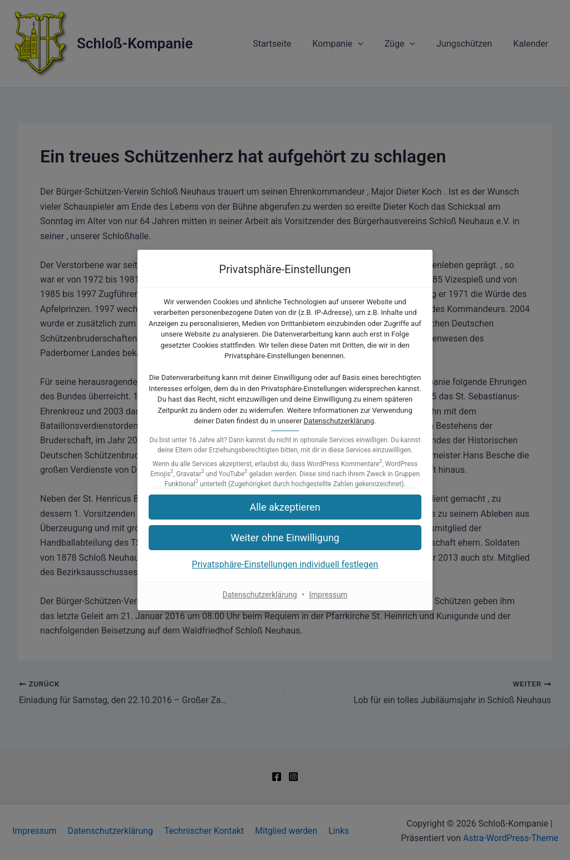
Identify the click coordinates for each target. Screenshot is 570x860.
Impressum (328, 594)
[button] (285, 537)
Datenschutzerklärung (339, 421)
